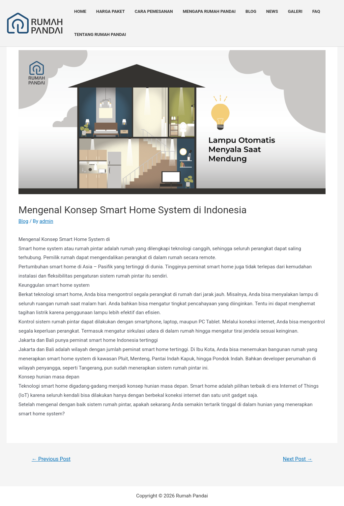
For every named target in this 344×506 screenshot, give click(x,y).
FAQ (316, 11)
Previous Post (51, 459)
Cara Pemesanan (154, 11)
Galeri (295, 11)
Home (80, 11)
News (272, 11)
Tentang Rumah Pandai (100, 34)
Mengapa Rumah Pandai (209, 11)
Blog (250, 11)
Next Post (298, 459)
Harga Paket (110, 11)
